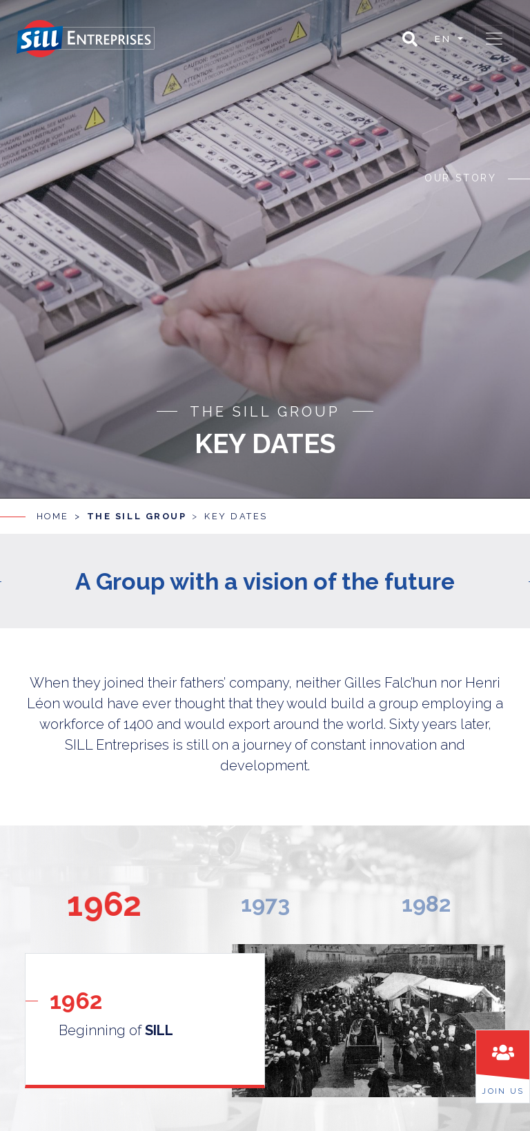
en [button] (445, 38)
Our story (460, 175)
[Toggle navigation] (494, 38)
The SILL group (137, 506)
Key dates (236, 506)
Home (53, 506)
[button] (410, 39)
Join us (503, 1091)
